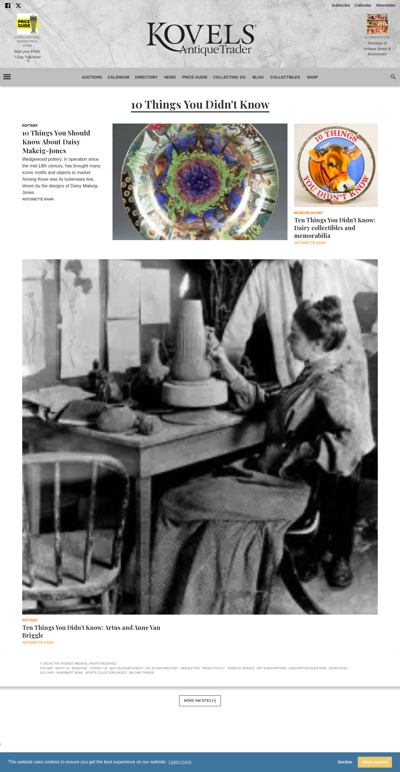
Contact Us (98, 668)
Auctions (92, 77)
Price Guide (195, 77)
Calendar (362, 5)
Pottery (30, 126)
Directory (146, 77)
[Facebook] (7, 5)
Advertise (80, 668)
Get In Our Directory (161, 668)
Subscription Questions (308, 668)
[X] (18, 5)
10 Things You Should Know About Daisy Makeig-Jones (56, 141)
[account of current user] (7, 77)
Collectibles (285, 77)
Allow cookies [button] (375, 762)
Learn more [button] (180, 762)
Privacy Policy (213, 668)
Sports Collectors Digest (106, 672)
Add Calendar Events (126, 668)
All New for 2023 (377, 37)
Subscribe (341, 5)
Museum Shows (308, 213)
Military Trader (141, 672)
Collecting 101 (229, 77)
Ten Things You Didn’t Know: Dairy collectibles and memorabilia (335, 227)
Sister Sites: (339, 668)
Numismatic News (69, 672)
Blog (258, 77)
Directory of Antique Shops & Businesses (377, 48)
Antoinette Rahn (38, 199)
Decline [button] (345, 762)
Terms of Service (240, 668)
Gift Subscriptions (271, 668)
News (170, 77)
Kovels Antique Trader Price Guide (27, 41)
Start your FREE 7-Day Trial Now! (27, 54)
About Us (62, 668)
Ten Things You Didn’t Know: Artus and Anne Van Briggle (91, 631)
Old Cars (47, 672)
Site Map (46, 668)
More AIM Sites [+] (200, 701)
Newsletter (386, 5)
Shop (312, 77)
